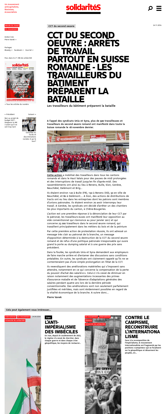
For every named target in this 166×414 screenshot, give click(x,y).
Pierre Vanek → (10, 40)
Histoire (88, 320)
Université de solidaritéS (15, 320)
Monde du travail (12, 26)
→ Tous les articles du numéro (17, 104)
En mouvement (11, 29)
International (10, 317)
